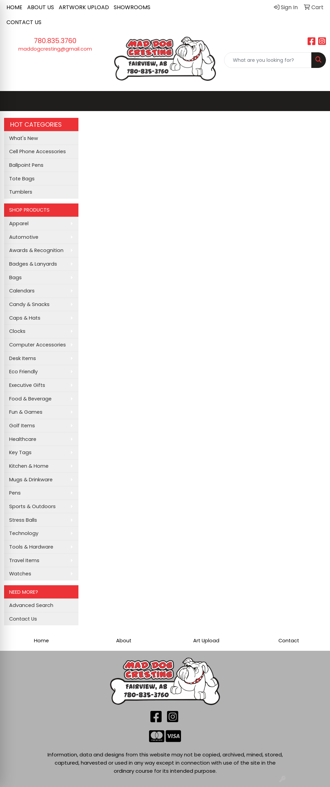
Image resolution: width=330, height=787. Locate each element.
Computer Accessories (37, 344)
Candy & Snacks (29, 304)
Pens (15, 492)
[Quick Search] (268, 60)
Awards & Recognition (36, 250)
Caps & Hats (24, 318)
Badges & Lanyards (33, 264)
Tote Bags (22, 178)
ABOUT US (40, 7)
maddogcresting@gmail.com (55, 49)
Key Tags (20, 452)
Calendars (22, 290)
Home (41, 640)
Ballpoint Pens (26, 165)
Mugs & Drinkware (31, 479)
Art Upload (206, 640)
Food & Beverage (30, 398)
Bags (15, 277)
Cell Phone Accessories (37, 151)
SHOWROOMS (132, 7)
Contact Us (23, 618)
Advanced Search (31, 605)
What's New (23, 138)
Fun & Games (25, 412)
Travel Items (24, 560)
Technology (23, 533)
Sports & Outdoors (32, 506)
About (123, 640)
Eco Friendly (23, 371)
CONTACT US (23, 22)
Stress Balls (23, 520)
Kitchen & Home (29, 466)
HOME (14, 7)
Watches (20, 573)
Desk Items (22, 358)
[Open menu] (316, 101)
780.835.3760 (55, 41)
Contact (288, 640)
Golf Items (22, 425)
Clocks (17, 331)
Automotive (23, 237)
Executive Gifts (27, 385)
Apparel (19, 223)
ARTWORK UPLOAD (84, 7)
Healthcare (22, 439)
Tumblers (20, 192)
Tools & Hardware (31, 546)
